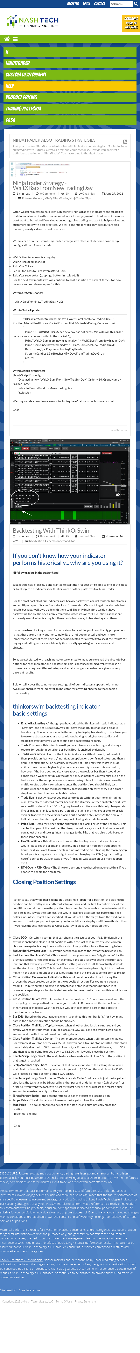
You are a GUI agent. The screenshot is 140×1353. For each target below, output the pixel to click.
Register (73, 4)
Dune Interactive (29, 1290)
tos (73, 541)
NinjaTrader (60, 198)
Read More (119, 430)
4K (67, 536)
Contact (99, 4)
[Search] (121, 4)
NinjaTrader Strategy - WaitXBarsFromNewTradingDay (53, 185)
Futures (27, 198)
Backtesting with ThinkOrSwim (52, 530)
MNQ (48, 198)
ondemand (63, 541)
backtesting (36, 541)
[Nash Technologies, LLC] (33, 21)
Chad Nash (89, 193)
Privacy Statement (85, 1301)
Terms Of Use (64, 1301)
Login (86, 4)
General (38, 198)
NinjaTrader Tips (80, 198)
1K (67, 193)
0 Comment (47, 193)
